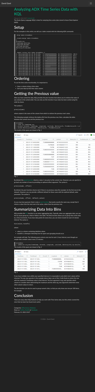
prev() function (28, 180)
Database (33, 308)
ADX (23, 308)
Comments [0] (30, 18)
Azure (27, 308)
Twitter (22, 310)
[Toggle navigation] (90, 3)
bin (26, 213)
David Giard (6, 3)
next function (44, 202)
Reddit (27, 310)
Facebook (34, 310)
